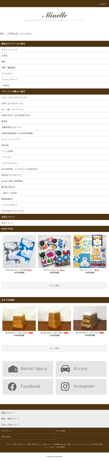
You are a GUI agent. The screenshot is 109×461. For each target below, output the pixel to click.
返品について (47, 444)
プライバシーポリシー (80, 444)
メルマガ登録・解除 (95, 444)
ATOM (63, 447)
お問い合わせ (6, 437)
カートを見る (60, 431)
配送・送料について (34, 444)
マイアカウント (6, 431)
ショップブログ (49, 447)
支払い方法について (19, 444)
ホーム (9, 444)
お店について (7, 223)
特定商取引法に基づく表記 (62, 444)
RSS (58, 447)
